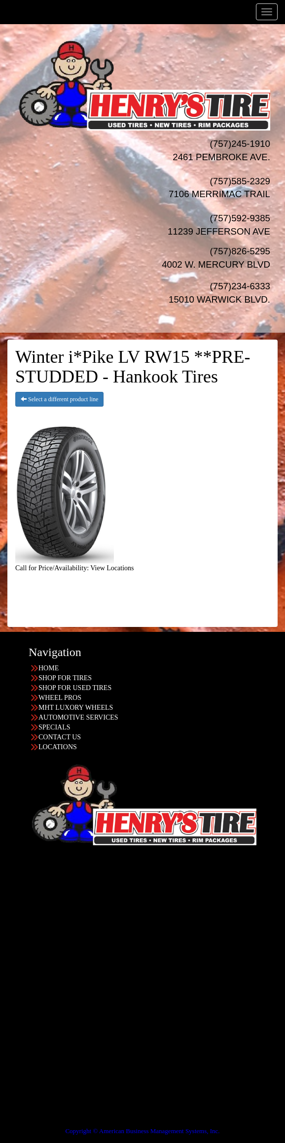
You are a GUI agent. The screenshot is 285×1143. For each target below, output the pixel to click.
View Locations (112, 568)
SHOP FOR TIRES (65, 678)
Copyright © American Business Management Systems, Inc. (142, 1131)
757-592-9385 (40, 1065)
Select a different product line (59, 399)
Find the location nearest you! (174, 877)
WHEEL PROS (59, 697)
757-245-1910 (40, 986)
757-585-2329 (40, 1025)
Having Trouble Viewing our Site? (47, 1124)
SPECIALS (54, 727)
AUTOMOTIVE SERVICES (78, 717)
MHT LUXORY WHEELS (75, 707)
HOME (48, 668)
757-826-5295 (40, 907)
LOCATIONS (57, 747)
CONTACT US (59, 737)
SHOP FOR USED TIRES (74, 688)
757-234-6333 (40, 946)
